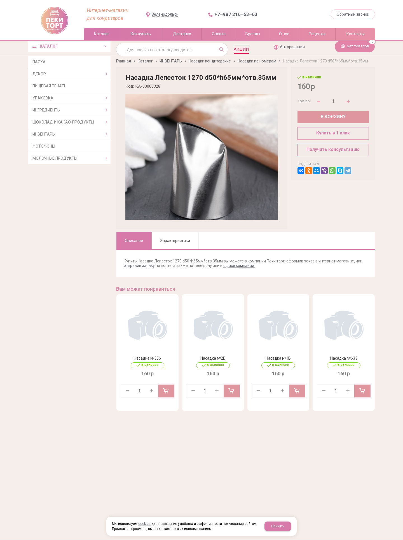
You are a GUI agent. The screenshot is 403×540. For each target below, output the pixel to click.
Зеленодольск (165, 14)
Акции (241, 49)
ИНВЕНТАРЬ (171, 61)
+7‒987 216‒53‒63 (235, 14)
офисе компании (239, 265)
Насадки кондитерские (210, 61)
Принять (277, 526)
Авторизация (292, 47)
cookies (144, 524)
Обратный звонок (353, 14)
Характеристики (175, 240)
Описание (134, 240)
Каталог (145, 61)
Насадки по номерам (257, 61)
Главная (123, 61)
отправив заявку (139, 265)
